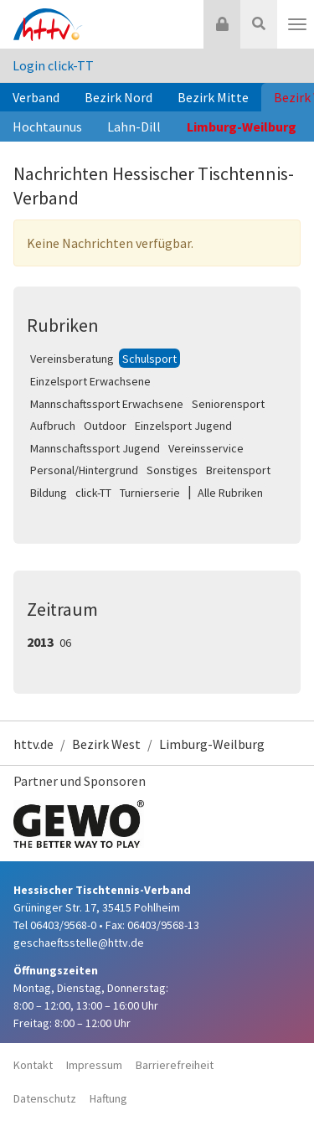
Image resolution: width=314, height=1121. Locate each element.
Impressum (94, 1064)
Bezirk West (106, 744)
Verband (36, 97)
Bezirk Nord (118, 97)
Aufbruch (52, 425)
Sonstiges (172, 470)
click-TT (93, 492)
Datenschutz (44, 1098)
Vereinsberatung (72, 358)
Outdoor (105, 425)
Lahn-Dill (134, 126)
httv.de (33, 744)
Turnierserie (150, 492)
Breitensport (238, 470)
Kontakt (33, 1064)
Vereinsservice (206, 448)
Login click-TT (53, 65)
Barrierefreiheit (175, 1064)
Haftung (108, 1098)
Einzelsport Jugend (183, 425)
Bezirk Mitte (213, 97)
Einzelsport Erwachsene (90, 381)
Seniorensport (228, 403)
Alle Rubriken (230, 492)
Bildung (48, 492)
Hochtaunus (47, 126)
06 (65, 642)
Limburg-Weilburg (241, 126)
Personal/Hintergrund (84, 470)
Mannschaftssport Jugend (95, 448)
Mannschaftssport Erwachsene (106, 403)
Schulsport (149, 358)
